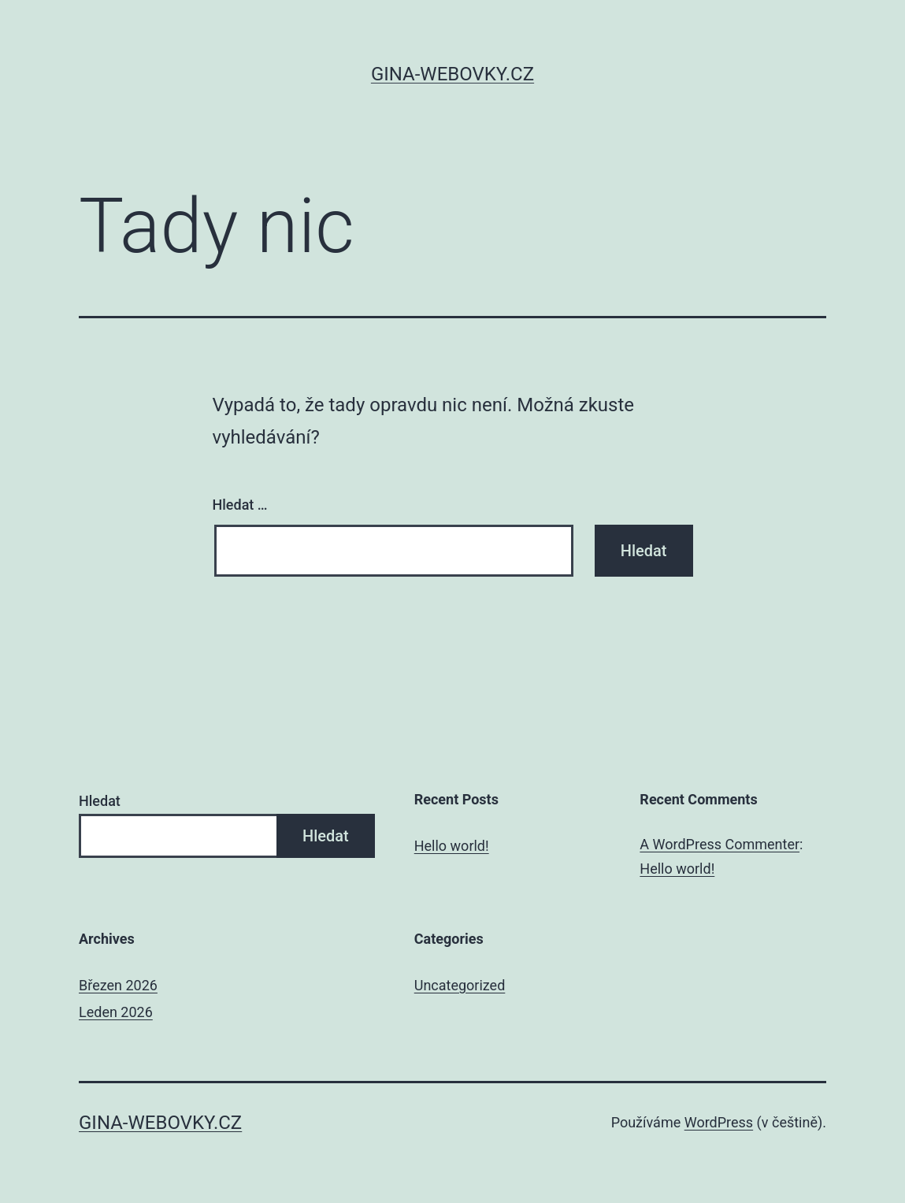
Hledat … (240, 504)
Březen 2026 (118, 985)
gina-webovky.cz (452, 74)
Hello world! (451, 845)
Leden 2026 (116, 1012)
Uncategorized (460, 985)
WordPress (718, 1122)
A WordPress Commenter (719, 844)
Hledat (100, 801)
